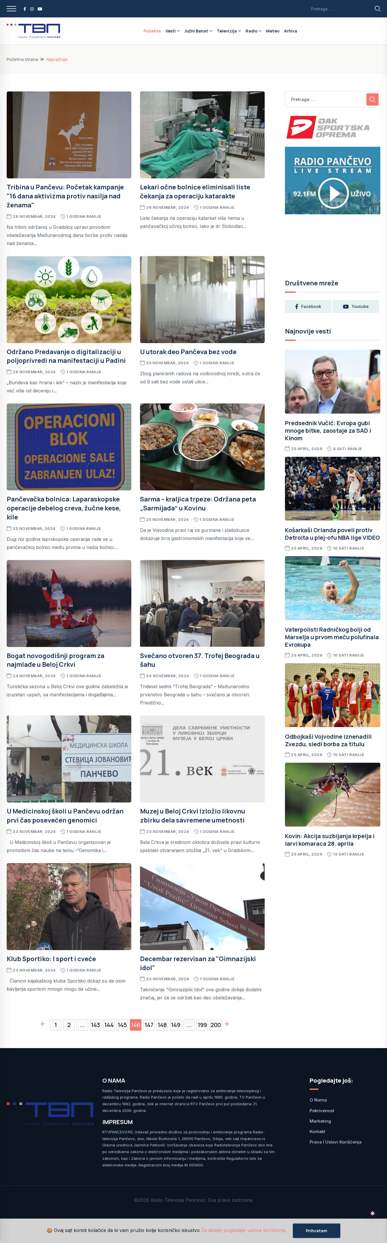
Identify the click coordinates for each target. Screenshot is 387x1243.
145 (122, 1025)
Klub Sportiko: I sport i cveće (51, 958)
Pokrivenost (322, 1110)
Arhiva (290, 31)
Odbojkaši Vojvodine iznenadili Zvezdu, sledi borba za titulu (328, 740)
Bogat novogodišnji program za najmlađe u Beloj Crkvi (55, 660)
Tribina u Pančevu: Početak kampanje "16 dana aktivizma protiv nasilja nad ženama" (65, 196)
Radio (251, 31)
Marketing (320, 1121)
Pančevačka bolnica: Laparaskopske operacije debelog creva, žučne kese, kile (64, 508)
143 (95, 1025)
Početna (152, 31)
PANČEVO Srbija (333, 243)
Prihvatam (316, 1230)
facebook (308, 306)
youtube (356, 306)
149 (175, 1025)
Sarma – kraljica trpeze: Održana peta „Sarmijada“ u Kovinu (198, 503)
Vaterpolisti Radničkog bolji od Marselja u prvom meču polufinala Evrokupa (332, 637)
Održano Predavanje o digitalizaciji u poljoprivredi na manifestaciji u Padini (66, 356)
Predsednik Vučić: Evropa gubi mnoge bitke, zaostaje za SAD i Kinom (328, 430)
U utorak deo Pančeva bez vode (188, 351)
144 (109, 1025)
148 (162, 1025)
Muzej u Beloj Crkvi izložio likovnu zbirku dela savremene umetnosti (192, 816)
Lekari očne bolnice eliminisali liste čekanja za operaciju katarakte (195, 191)
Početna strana (22, 59)
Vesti (171, 31)
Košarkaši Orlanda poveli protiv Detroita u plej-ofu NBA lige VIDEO (332, 533)
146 (135, 1025)
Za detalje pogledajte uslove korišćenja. (244, 1230)
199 (202, 1025)
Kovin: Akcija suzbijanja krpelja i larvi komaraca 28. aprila (330, 839)
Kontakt (317, 1131)
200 (215, 1025)
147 (149, 1025)
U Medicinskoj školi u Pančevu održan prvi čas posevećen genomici (65, 816)
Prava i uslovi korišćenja (335, 1142)
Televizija (227, 31)
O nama (318, 1100)
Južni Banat (196, 31)
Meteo (272, 31)
